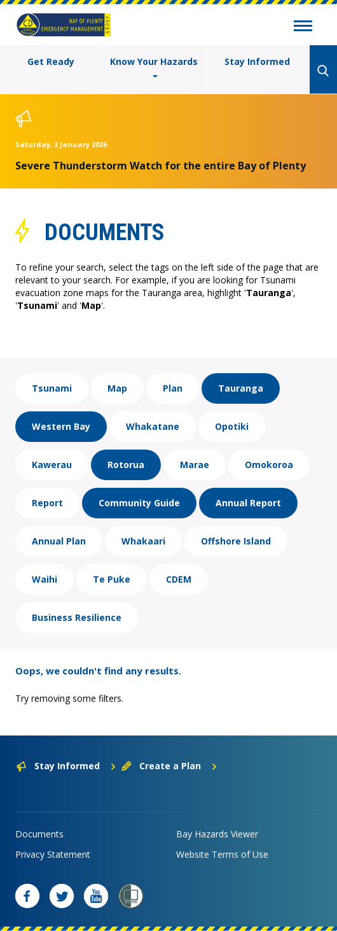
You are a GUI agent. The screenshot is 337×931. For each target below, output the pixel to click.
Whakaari (143, 541)
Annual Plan (59, 541)
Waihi (44, 579)
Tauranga (240, 388)
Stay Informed (257, 61)
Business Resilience (76, 617)
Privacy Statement (52, 854)
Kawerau (52, 464)
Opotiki (232, 426)
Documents (39, 834)
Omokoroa (269, 464)
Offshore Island (236, 541)
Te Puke (111, 579)
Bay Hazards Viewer (217, 834)
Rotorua (125, 464)
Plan (172, 388)
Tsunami (52, 388)
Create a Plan (169, 766)
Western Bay (61, 426)
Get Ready (50, 61)
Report (47, 503)
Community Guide (139, 503)
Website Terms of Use (222, 854)
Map (117, 388)
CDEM (178, 579)
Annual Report (248, 503)
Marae (194, 464)
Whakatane (152, 426)
